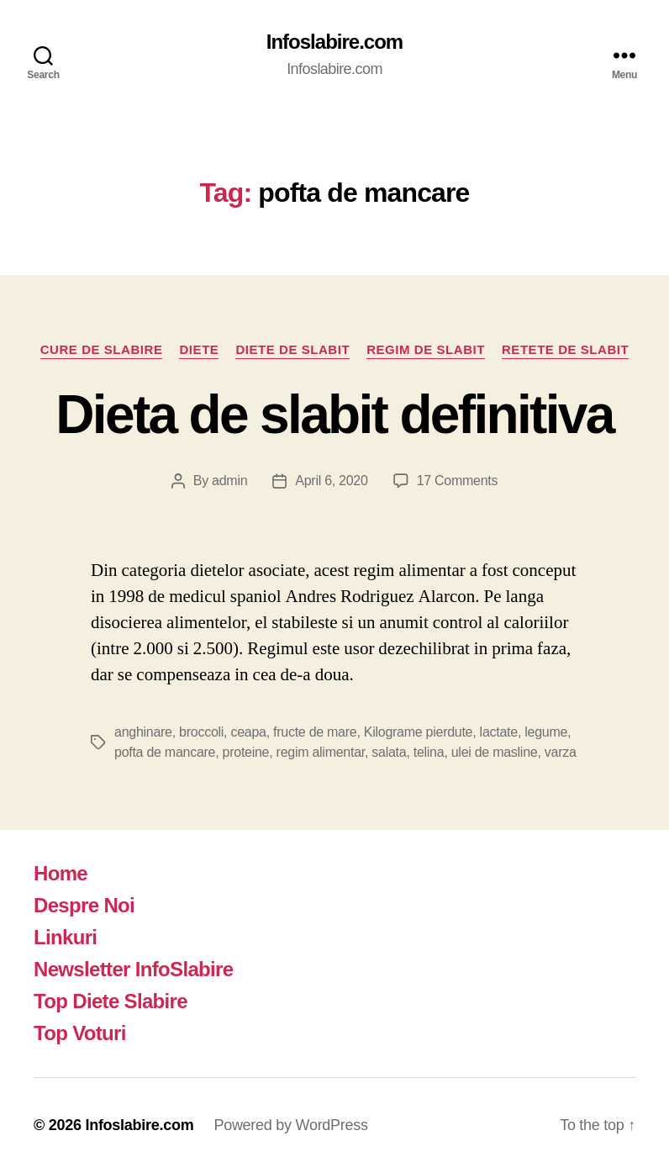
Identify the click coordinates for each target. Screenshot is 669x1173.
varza (561, 752)
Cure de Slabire (101, 349)
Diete (199, 349)
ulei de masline (494, 752)
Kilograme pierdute (418, 732)
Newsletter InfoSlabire (133, 969)
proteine (246, 752)
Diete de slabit (292, 349)
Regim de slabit (425, 349)
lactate (499, 732)
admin (229, 480)
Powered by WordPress (290, 1125)
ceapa (248, 732)
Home (60, 873)
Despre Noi (84, 905)
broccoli (201, 732)
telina (429, 752)
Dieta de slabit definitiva (334, 414)
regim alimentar (321, 752)
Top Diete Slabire (110, 1001)
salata (388, 752)
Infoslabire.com (334, 42)
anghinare (143, 732)
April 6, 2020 (331, 480)
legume (545, 732)
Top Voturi (80, 1033)
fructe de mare (314, 732)
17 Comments (457, 480)
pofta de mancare (164, 752)
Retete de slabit (565, 349)
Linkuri (65, 937)
